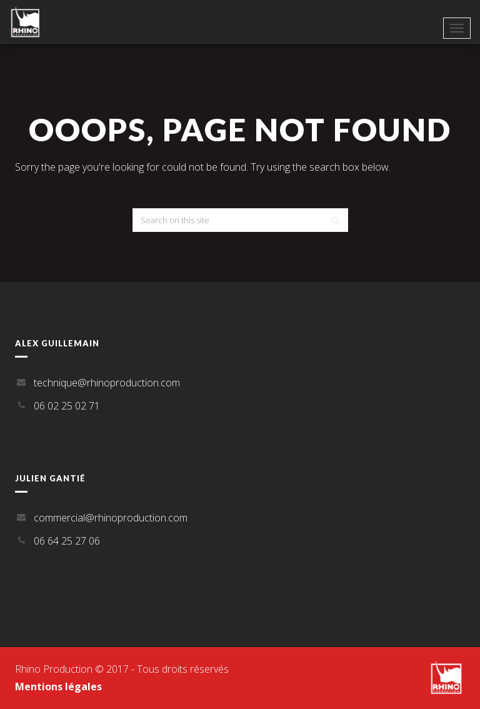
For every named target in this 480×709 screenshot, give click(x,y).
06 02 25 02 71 (67, 406)
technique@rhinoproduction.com (107, 383)
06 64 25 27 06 (67, 541)
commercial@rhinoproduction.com (111, 518)
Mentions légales (58, 686)
